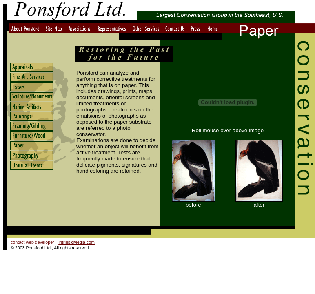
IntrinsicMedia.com (76, 242)
